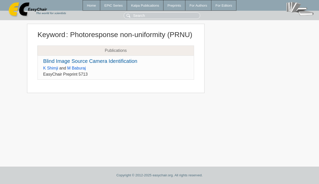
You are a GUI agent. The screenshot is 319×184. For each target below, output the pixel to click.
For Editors (223, 5)
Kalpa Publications (145, 5)
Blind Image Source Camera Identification (90, 61)
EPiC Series (113, 5)
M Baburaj (76, 68)
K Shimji (50, 68)
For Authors (198, 5)
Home (91, 5)
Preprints (174, 5)
